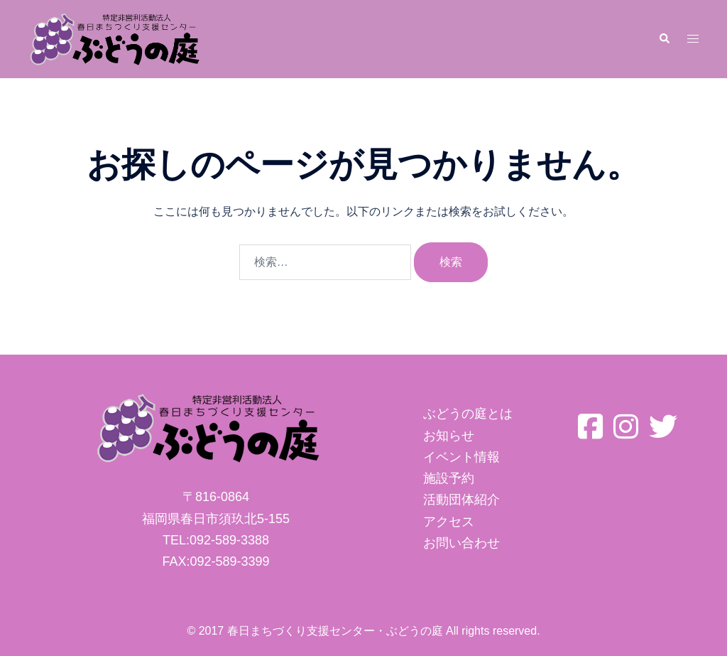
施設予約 (448, 478)
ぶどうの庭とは (468, 414)
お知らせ (448, 436)
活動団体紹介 (461, 500)
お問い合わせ (461, 543)
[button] (663, 39)
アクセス (448, 522)
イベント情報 (461, 457)
